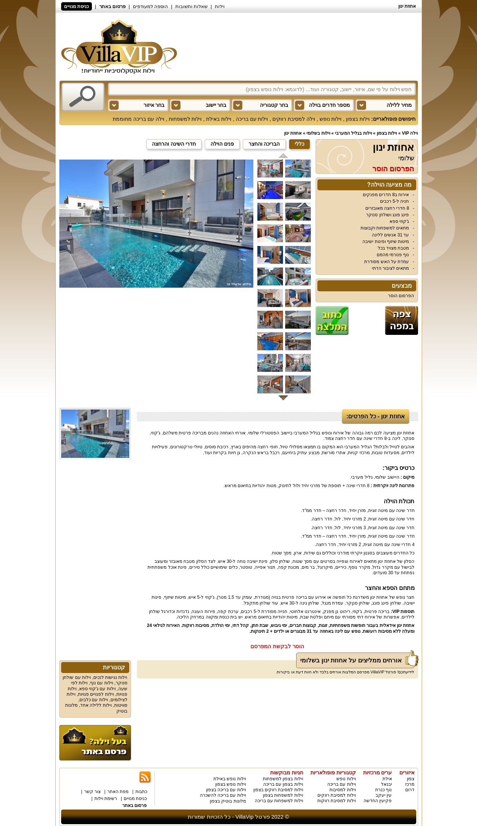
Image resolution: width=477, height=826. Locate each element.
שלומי (406, 158)
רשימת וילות (105, 798)
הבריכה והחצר (264, 144)
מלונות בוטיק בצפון (228, 801)
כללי (299, 144)
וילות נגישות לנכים (110, 677)
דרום (409, 789)
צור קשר (92, 791)
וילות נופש (331, 119)
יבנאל (386, 784)
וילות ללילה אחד (96, 705)
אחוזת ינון (293, 133)
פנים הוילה (222, 144)
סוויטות (120, 705)
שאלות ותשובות (191, 6)
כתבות (141, 791)
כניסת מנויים (76, 6)
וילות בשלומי (318, 133)
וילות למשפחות (185, 119)
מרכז (409, 784)
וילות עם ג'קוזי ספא (97, 688)
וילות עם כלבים (93, 699)
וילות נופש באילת (229, 778)
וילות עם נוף (101, 682)
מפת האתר (117, 791)
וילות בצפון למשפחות (283, 778)
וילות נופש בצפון (230, 784)
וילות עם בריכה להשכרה (223, 795)
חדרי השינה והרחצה (174, 144)
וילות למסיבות (342, 789)
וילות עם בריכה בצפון (226, 789)
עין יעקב (384, 795)
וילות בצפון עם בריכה (283, 784)
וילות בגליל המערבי (353, 133)
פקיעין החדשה (378, 800)
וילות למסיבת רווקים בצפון (278, 789)
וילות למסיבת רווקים (336, 795)
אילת (387, 778)
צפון (410, 778)
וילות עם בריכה (252, 119)
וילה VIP (410, 133)
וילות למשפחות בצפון (283, 795)
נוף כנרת (383, 789)
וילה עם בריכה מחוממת (138, 119)
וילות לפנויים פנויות (96, 694)
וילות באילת (218, 119)
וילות (220, 6)
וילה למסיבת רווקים (293, 119)
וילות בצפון (358, 119)
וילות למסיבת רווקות (336, 800)
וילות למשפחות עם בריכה (279, 800)
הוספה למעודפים (150, 6)
